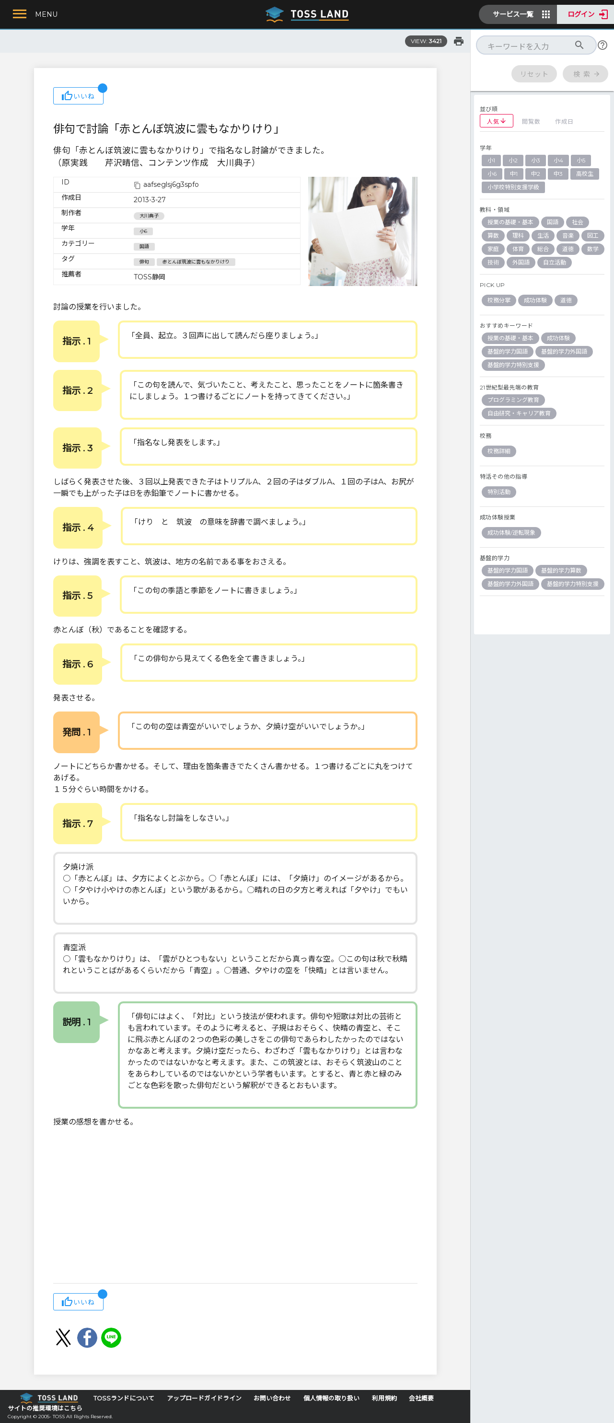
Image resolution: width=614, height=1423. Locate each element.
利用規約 (384, 1398)
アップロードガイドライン (204, 1398)
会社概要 (421, 1398)
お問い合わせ (272, 1398)
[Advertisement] (235, 1206)
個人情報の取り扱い (331, 1398)
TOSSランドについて (123, 1398)
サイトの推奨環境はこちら (45, 1408)
